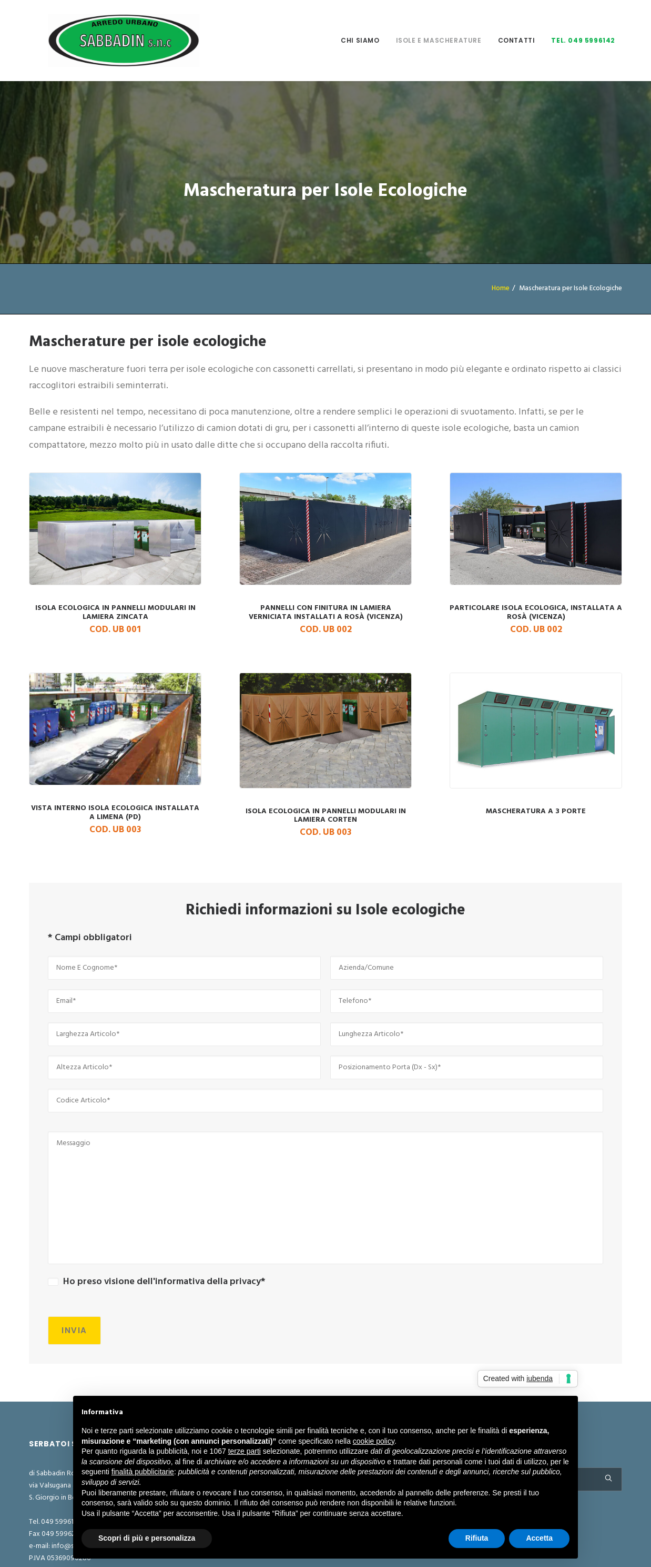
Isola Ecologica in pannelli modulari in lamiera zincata (115, 543)
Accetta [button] (539, 1538)
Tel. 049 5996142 (583, 26)
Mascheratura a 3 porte (536, 737)
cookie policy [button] (373, 1441)
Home (501, 213)
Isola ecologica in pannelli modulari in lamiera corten (325, 747)
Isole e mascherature (439, 26)
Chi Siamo (360, 26)
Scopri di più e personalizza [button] (146, 1538)
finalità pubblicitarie (142, 1471)
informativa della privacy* (210, 1207)
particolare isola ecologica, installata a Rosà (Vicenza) (536, 543)
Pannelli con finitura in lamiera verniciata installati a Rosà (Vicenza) (325, 543)
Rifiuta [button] (477, 1538)
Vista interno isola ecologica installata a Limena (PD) (115, 744)
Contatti (516, 26)
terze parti (244, 1451)
